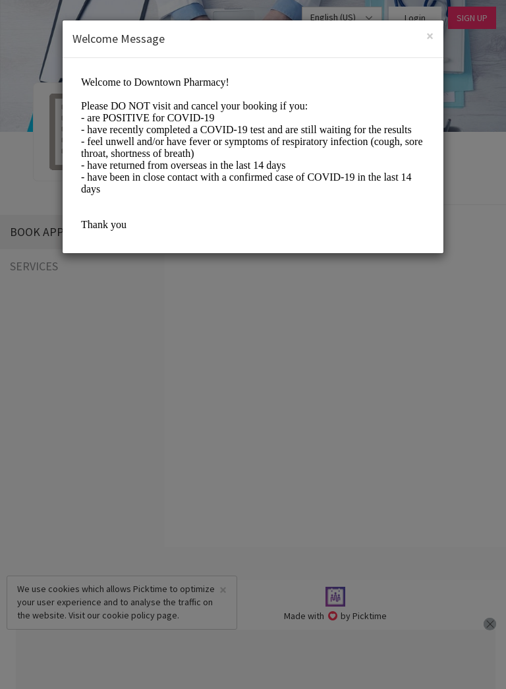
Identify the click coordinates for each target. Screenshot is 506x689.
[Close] (430, 36)
